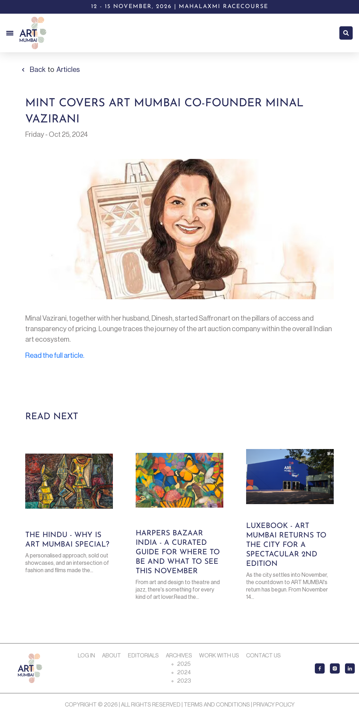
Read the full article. (54, 355)
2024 (184, 672)
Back (38, 69)
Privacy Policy (273, 705)
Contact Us (263, 655)
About (111, 655)
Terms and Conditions (217, 705)
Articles (68, 69)
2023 (184, 681)
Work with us (219, 655)
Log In (86, 655)
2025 (184, 664)
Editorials (143, 655)
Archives (179, 655)
